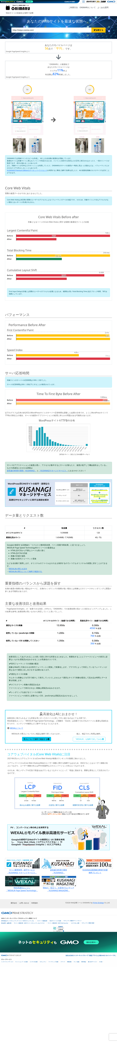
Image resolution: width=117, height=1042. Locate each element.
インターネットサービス (7, 1036)
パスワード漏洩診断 (42, 995)
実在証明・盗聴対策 (6, 998)
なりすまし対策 (75, 998)
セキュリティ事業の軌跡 (88, 998)
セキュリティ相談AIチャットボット (73, 995)
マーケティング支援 (53, 1036)
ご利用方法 (73, 7)
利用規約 (34, 978)
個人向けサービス (92, 1036)
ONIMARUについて (88, 7)
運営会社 (14, 978)
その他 (100, 1036)
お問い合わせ (24, 978)
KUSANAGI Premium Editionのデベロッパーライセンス (27, 170)
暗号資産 (83, 1036)
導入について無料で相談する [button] (37, 814)
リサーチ (62, 1036)
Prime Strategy (98, 977)
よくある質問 (102, 7)
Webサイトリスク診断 (55, 995)
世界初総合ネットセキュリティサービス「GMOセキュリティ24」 (18, 995)
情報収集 (69, 1036)
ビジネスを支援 (33, 1036)
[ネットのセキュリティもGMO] (18, 1)
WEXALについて (16, 803)
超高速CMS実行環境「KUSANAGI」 (21, 470)
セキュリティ (43, 1036)
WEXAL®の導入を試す (18, 568)
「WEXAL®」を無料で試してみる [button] (89, 814)
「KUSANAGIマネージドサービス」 (53, 470)
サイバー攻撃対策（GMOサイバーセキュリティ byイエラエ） (29, 998)
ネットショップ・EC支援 (21, 1036)
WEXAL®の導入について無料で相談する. (25, 571)
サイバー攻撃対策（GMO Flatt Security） (58, 998)
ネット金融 (76, 1036)
